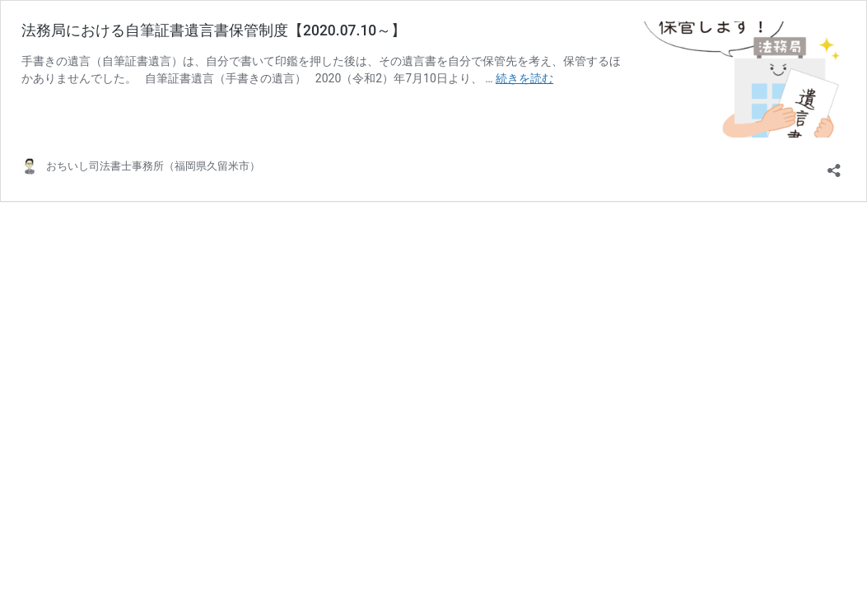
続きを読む (524, 78)
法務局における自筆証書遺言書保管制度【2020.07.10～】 (213, 30)
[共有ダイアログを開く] (834, 165)
